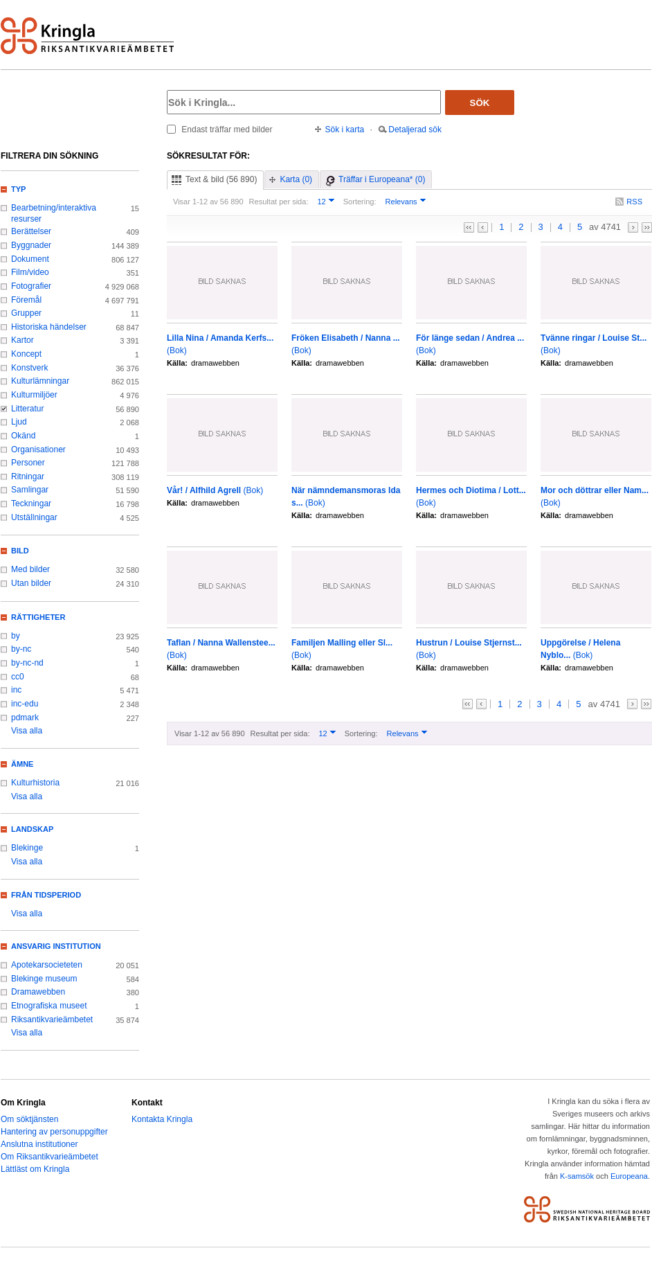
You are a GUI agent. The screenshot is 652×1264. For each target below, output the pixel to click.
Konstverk (29, 368)
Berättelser (31, 231)
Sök (480, 103)
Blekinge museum (44, 978)
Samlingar (29, 490)
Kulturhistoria (35, 782)
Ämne (22, 764)
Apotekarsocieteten (46, 965)
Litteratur (27, 408)
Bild (20, 550)
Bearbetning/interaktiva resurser (53, 213)
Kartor (22, 340)
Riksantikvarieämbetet (52, 1019)
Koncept (26, 354)
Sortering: (360, 201)
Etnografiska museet (49, 1006)
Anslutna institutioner (39, 1144)
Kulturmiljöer (34, 395)
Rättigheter (38, 617)
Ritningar (27, 476)
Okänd (23, 435)
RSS (634, 201)
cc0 (17, 677)
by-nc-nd (27, 663)
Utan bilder (31, 583)
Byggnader (31, 245)
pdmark (25, 717)
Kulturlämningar (40, 381)
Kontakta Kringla (162, 1119)
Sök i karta (345, 129)
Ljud (19, 422)
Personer (28, 463)
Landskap (32, 829)
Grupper (26, 313)
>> (647, 227)
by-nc (21, 649)
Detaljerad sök (415, 129)
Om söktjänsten (29, 1119)
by (15, 636)
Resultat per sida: (279, 201)
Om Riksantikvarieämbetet (49, 1156)
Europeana (629, 1176)
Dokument (30, 259)
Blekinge (27, 848)
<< (469, 227)
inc (16, 690)
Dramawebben (38, 992)
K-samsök (577, 1176)
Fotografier (31, 286)
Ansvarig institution (56, 946)
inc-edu (24, 704)
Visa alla (26, 731)
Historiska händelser (49, 327)
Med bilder (30, 569)
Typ (18, 189)
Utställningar (34, 517)
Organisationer (38, 449)
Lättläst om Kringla (35, 1169)
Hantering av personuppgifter (54, 1132)
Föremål (26, 300)
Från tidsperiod (46, 895)
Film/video (30, 272)
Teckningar (31, 503)
